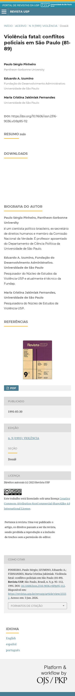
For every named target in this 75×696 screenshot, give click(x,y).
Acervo (20, 25)
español (11, 644)
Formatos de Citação (27, 605)
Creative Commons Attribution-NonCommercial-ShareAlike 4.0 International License (37, 503)
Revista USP (19, 11)
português (13, 650)
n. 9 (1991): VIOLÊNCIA (43, 25)
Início (8, 25)
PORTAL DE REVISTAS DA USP (21, 5)
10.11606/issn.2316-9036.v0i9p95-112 (43, 586)
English (11, 638)
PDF (12, 388)
